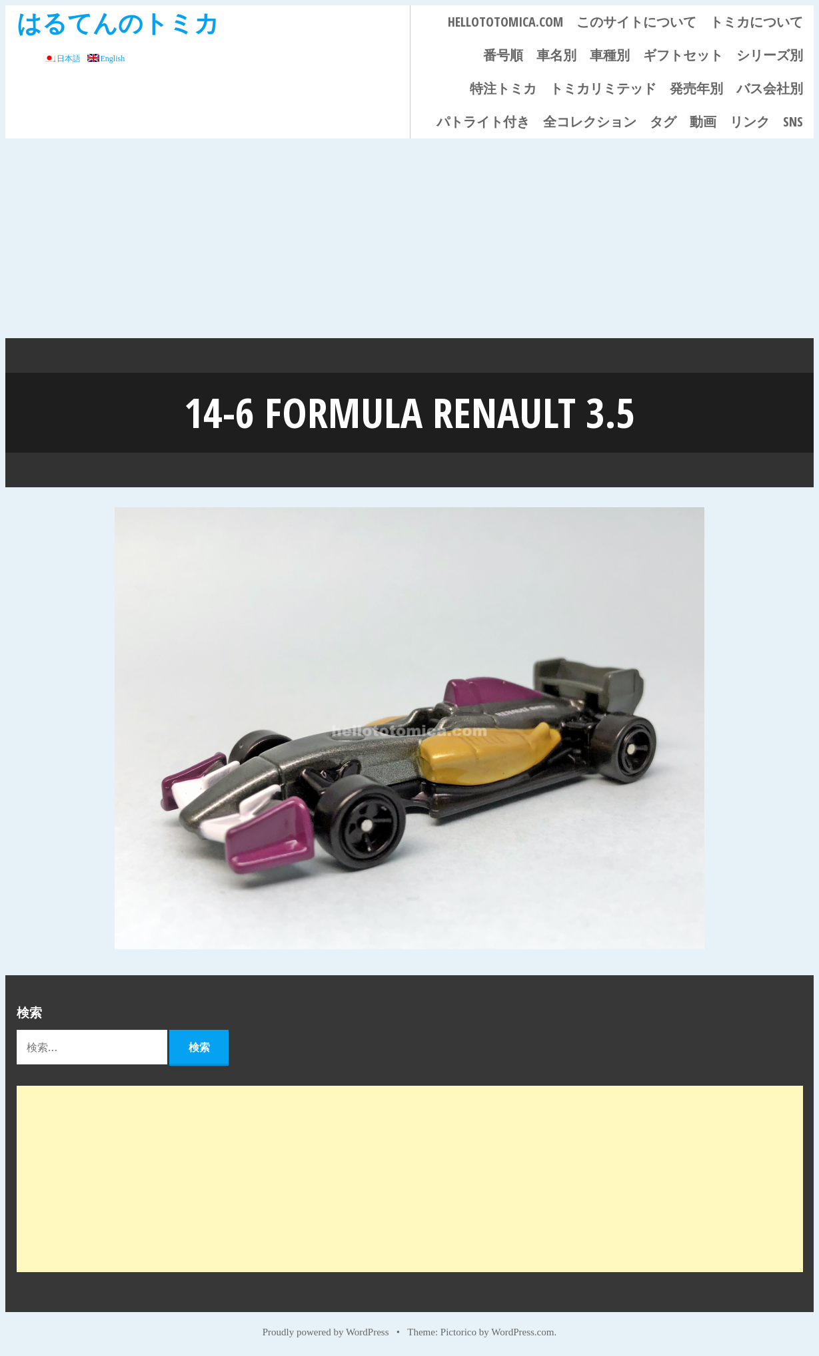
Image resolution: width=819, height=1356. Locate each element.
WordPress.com (522, 1330)
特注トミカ (503, 88)
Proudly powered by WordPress (326, 1330)
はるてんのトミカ (118, 22)
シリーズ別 (769, 55)
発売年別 (696, 88)
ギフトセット (683, 55)
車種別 (610, 55)
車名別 (556, 55)
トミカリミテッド (603, 88)
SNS (793, 121)
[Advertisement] (410, 238)
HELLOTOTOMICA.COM (505, 22)
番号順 (503, 55)
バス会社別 (769, 88)
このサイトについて (636, 22)
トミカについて (756, 22)
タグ (663, 121)
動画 (703, 121)
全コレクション (589, 121)
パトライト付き (483, 121)
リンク (750, 121)
